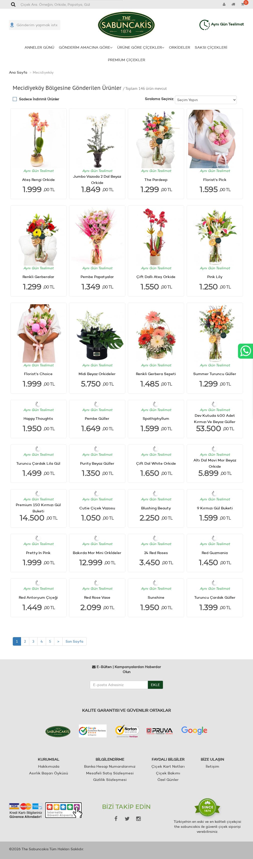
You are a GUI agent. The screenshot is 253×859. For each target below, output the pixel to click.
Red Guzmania (215, 552)
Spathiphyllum (156, 418)
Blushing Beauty (156, 508)
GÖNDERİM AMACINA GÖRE (86, 47)
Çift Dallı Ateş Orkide (155, 276)
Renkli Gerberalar (38, 276)
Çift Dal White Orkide (156, 463)
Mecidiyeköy (43, 72)
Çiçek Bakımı (168, 773)
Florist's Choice (38, 373)
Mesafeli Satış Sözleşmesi (110, 773)
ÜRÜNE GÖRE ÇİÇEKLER (140, 47)
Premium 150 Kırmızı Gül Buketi (38, 507)
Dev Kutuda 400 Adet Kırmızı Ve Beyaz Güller (214, 418)
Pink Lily (214, 276)
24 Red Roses (156, 552)
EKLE (155, 684)
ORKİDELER (179, 47)
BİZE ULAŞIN (212, 759)
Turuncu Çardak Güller (214, 597)
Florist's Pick (214, 179)
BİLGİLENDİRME (110, 759)
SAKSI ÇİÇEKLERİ (211, 47)
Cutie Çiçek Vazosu (97, 508)
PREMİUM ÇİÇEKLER (126, 59)
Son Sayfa (74, 641)
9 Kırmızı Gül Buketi (215, 508)
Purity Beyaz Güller (97, 463)
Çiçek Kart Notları (168, 766)
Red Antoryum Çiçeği (38, 597)
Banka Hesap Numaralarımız (109, 766)
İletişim (212, 766)
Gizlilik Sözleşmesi (110, 779)
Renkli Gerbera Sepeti (156, 373)
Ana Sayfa (18, 72)
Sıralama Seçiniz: (159, 99)
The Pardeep (155, 179)
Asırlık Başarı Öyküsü (48, 773)
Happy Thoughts (38, 418)
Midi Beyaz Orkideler (97, 373)
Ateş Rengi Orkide (38, 179)
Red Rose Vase (97, 597)
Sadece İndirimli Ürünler (39, 99)
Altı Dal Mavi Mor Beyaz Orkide (214, 463)
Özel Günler (168, 779)
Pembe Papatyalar (97, 276)
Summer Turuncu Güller (214, 373)
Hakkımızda (48, 766)
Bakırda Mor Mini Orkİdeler (97, 552)
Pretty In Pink (38, 552)
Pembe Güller (97, 418)
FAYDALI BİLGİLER (168, 759)
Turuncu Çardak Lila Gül (38, 463)
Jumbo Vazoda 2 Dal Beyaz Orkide (97, 179)
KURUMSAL (48, 759)
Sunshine (156, 597)
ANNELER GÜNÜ (39, 47)
